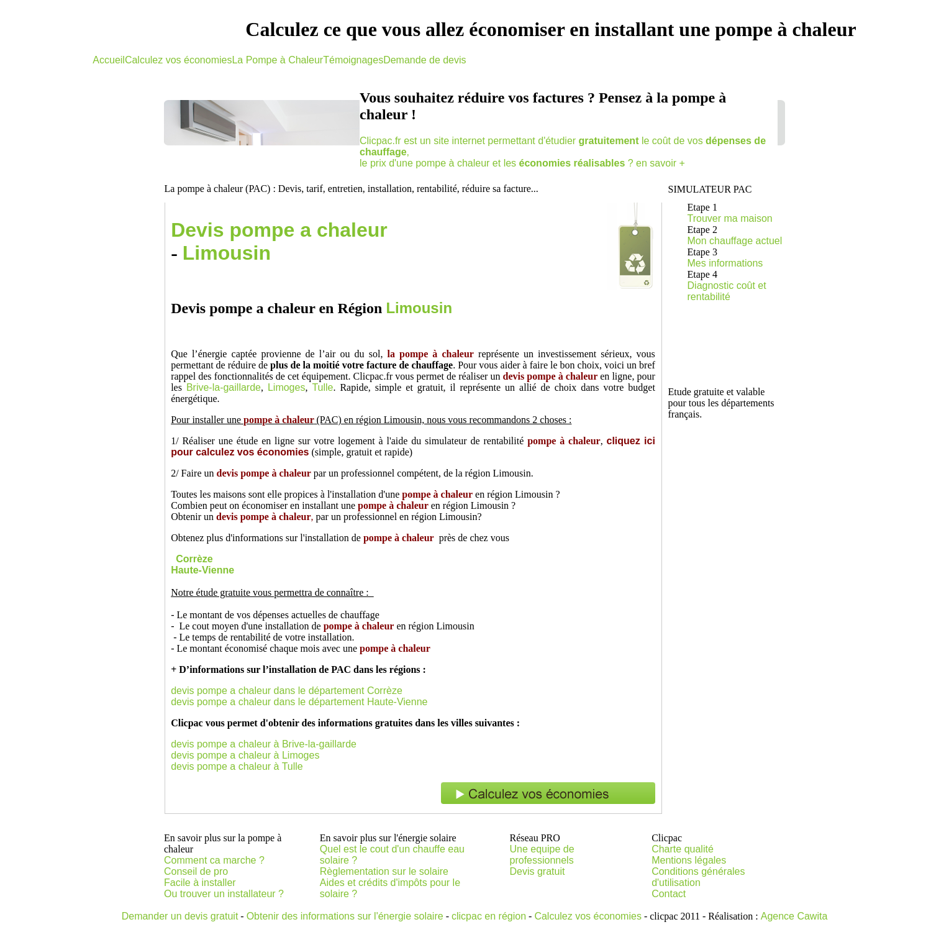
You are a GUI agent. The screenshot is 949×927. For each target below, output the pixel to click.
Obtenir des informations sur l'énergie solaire (345, 916)
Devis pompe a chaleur (279, 230)
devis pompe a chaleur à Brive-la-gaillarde (263, 744)
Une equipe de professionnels (542, 854)
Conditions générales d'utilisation (698, 877)
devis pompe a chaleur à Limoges (245, 755)
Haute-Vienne (202, 570)
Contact (669, 893)
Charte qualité (683, 849)
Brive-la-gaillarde (223, 387)
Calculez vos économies (178, 60)
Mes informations (725, 263)
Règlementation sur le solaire (384, 871)
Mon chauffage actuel (735, 240)
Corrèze (194, 559)
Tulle (322, 387)
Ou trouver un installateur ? (224, 893)
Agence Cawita (794, 916)
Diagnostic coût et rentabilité (727, 291)
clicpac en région (489, 916)
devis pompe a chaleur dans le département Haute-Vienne (299, 701)
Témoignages (353, 60)
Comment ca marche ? (214, 860)
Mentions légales (689, 860)
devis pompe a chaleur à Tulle (237, 766)
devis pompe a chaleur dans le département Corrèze (286, 690)
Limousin (227, 253)
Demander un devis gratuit (180, 916)
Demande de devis (424, 60)
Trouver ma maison (730, 218)
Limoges (286, 387)
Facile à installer (200, 882)
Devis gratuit (537, 871)
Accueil (109, 60)
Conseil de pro (196, 871)
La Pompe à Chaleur (277, 60)
